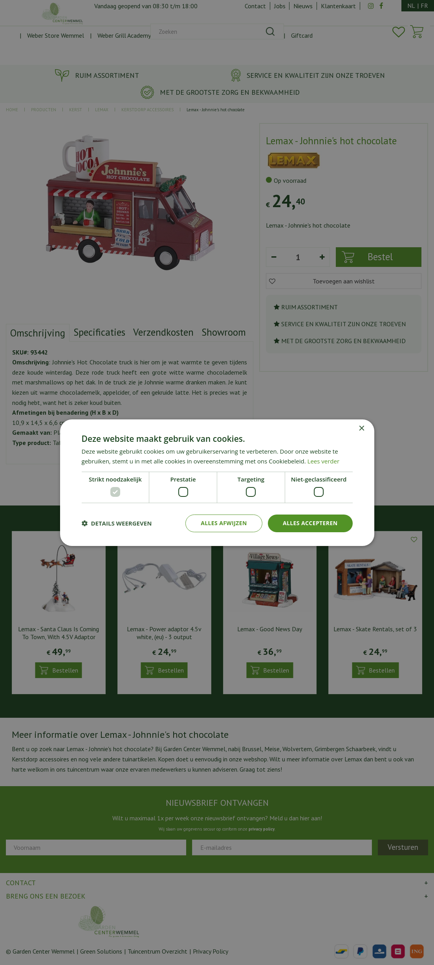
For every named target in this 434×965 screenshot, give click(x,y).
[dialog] (217, 482)
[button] (117, 523)
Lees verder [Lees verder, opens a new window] (324, 461)
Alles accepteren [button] (310, 523)
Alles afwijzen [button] (224, 523)
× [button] (361, 428)
